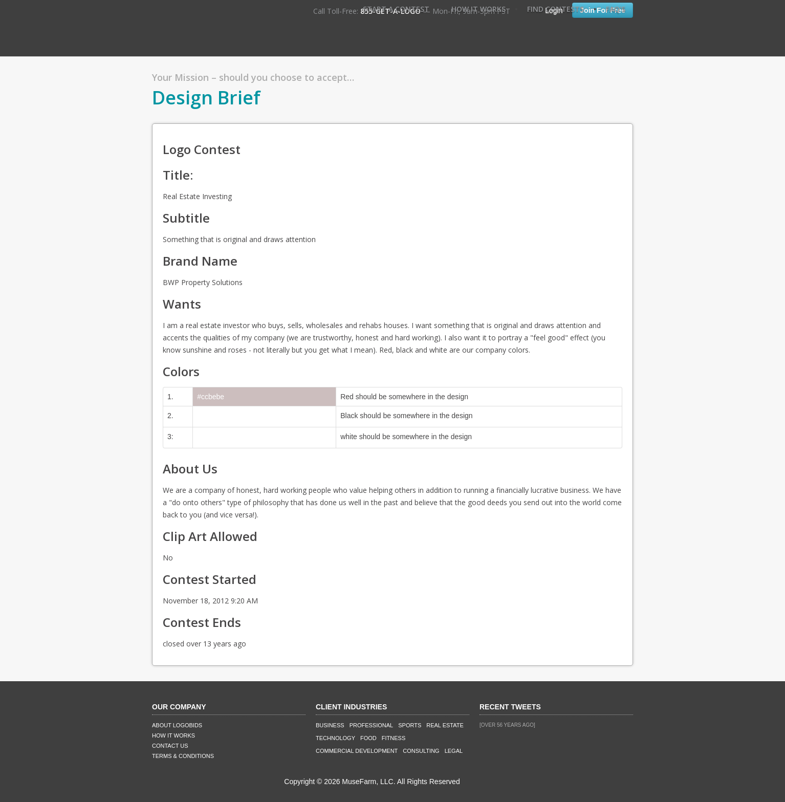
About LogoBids (177, 725)
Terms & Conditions (183, 756)
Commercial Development (357, 751)
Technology (335, 738)
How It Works (478, 9)
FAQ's (615, 9)
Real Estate (445, 725)
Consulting (421, 751)
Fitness (393, 738)
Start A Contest (396, 9)
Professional (372, 725)
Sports (409, 725)
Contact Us (170, 746)
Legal (454, 751)
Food (368, 738)
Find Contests (555, 9)
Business (330, 725)
